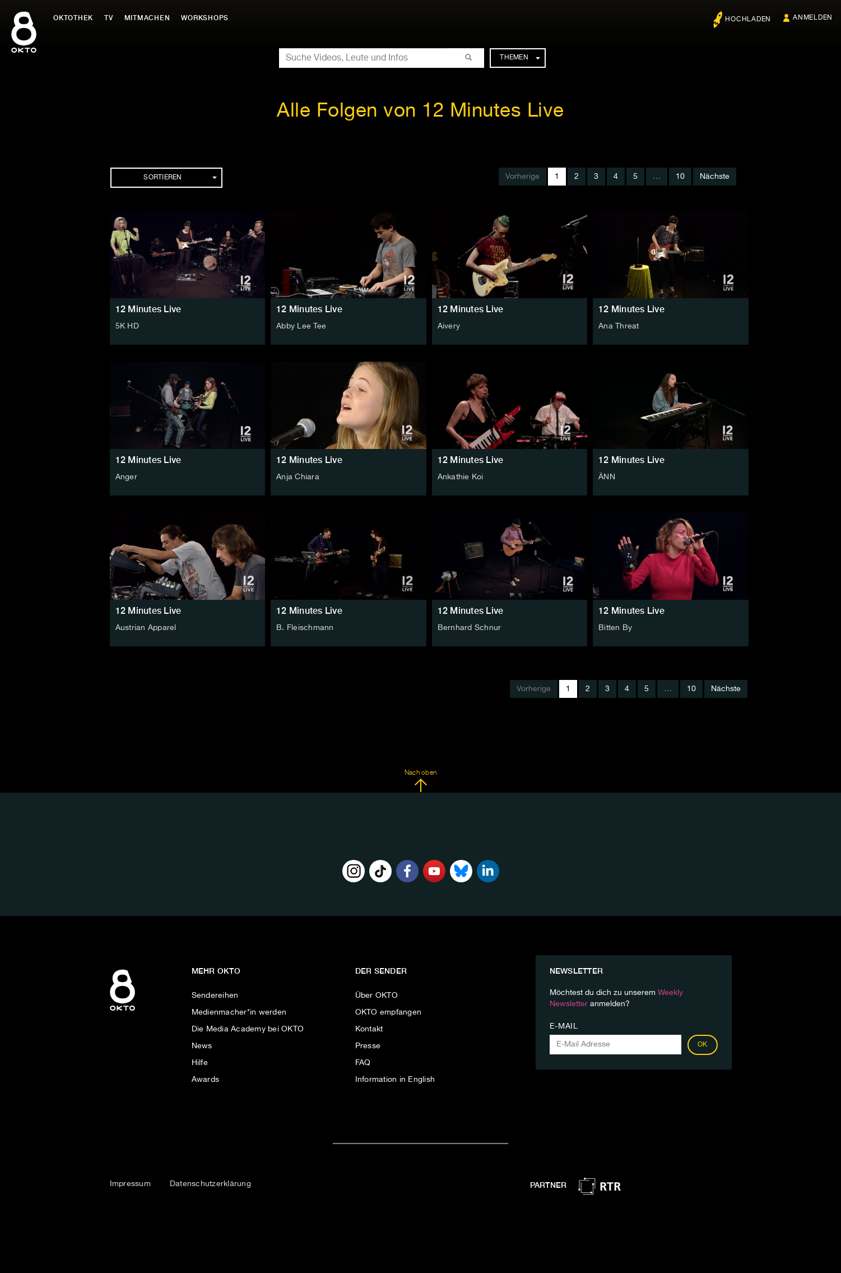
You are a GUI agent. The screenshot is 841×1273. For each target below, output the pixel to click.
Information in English (395, 1080)
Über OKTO (376, 995)
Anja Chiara (297, 477)
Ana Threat (618, 326)
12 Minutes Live (148, 309)
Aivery (449, 326)
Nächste (715, 176)
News (202, 1046)
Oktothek (73, 18)
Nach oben (420, 781)
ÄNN (606, 477)
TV (108, 18)
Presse (368, 1046)
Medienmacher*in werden (239, 1012)
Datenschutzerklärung (210, 1184)
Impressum (130, 1184)
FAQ (363, 1063)
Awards (206, 1080)
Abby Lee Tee (301, 326)
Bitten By (615, 628)
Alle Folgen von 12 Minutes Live (420, 111)
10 (680, 176)
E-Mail (564, 1026)
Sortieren (179, 177)
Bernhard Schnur (469, 628)
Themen (520, 57)
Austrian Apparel (145, 628)
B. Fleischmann (305, 628)
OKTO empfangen (388, 1012)
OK (703, 1044)
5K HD (127, 326)
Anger (126, 477)
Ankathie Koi (461, 477)
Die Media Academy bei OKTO (248, 1029)
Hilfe (200, 1063)
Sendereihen (215, 995)
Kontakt (369, 1029)
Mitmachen (147, 18)
